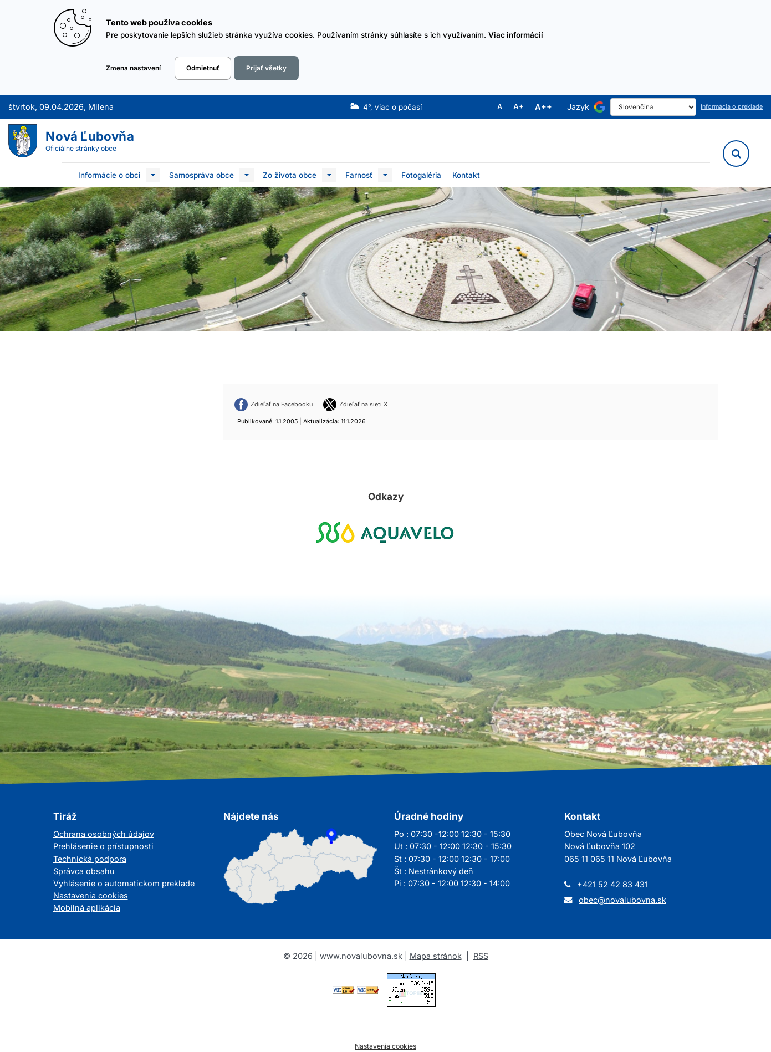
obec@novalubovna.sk (622, 900)
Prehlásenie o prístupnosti (103, 846)
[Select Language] (653, 107)
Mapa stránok (436, 956)
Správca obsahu (84, 871)
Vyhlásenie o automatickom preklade (124, 883)
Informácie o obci (109, 175)
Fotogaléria (421, 175)
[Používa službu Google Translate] (600, 107)
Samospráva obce (201, 175)
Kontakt (466, 175)
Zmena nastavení (133, 68)
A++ (543, 107)
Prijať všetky (266, 68)
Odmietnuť (202, 68)
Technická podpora (89, 859)
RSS (480, 956)
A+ (518, 107)
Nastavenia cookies (90, 895)
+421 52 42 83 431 (612, 884)
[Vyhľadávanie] (736, 153)
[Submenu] (153, 175)
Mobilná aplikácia (86, 907)
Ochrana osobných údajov (103, 834)
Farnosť (358, 175)
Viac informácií (515, 34)
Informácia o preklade (732, 106)
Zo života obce (289, 175)
